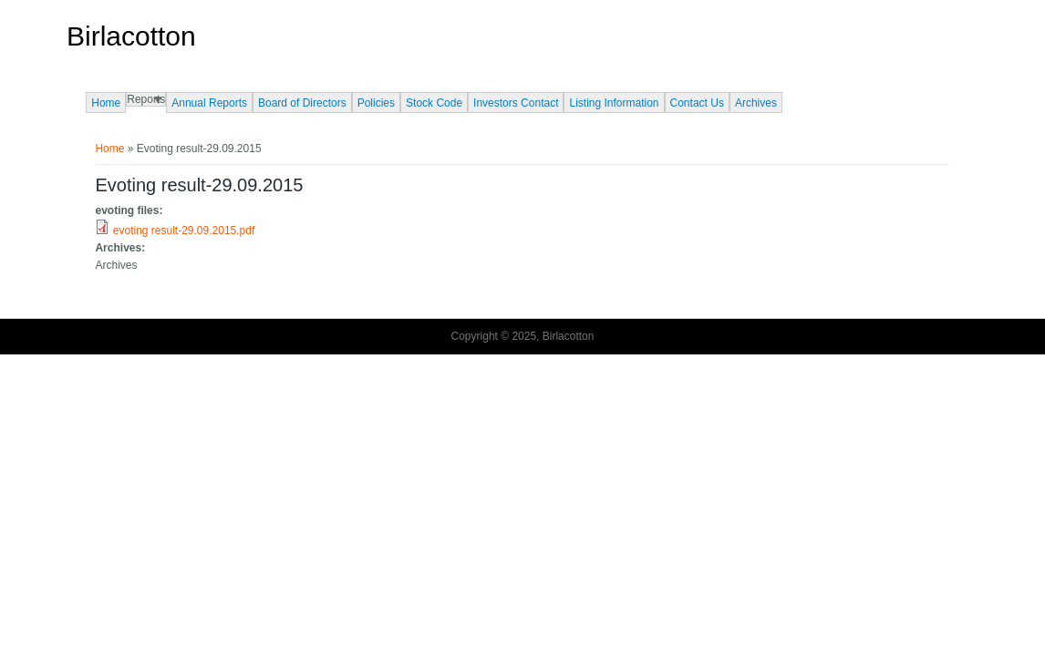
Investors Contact (515, 103)
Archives (756, 103)
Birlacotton (131, 36)
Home (105, 103)
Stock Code (434, 103)
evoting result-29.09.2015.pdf (183, 230)
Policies (376, 103)
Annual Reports (209, 103)
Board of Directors (302, 103)
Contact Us (697, 103)
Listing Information (613, 103)
